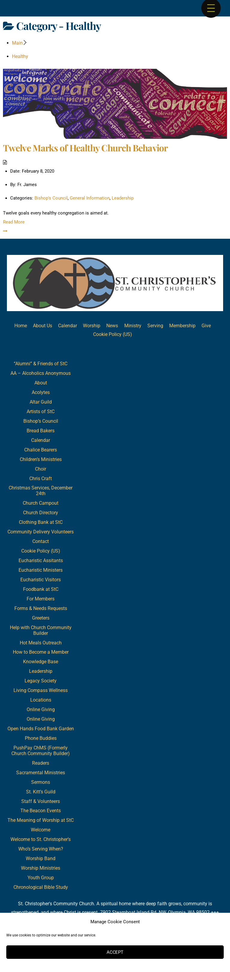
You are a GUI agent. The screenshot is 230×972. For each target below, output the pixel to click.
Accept (115, 952)
